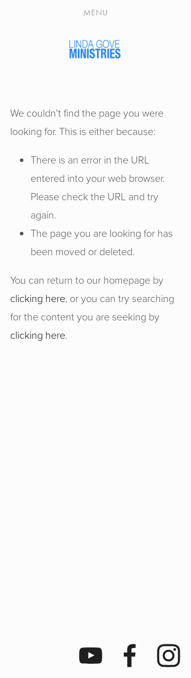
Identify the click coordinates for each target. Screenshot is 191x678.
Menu (96, 12)
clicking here (37, 298)
